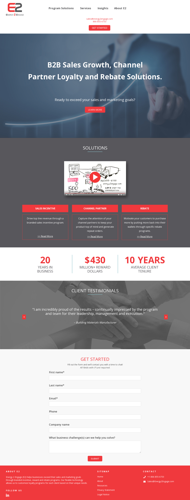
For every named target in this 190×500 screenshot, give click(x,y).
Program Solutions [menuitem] (61, 8)
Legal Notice (103, 494)
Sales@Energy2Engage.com (160, 481)
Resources (102, 485)
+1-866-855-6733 (155, 476)
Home (100, 476)
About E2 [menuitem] (120, 8)
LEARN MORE (95, 109)
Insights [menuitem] (103, 8)
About (100, 481)
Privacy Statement (106, 490)
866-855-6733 (99, 21)
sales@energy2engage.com (99, 18)
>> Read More (45, 236)
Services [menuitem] (85, 8)
